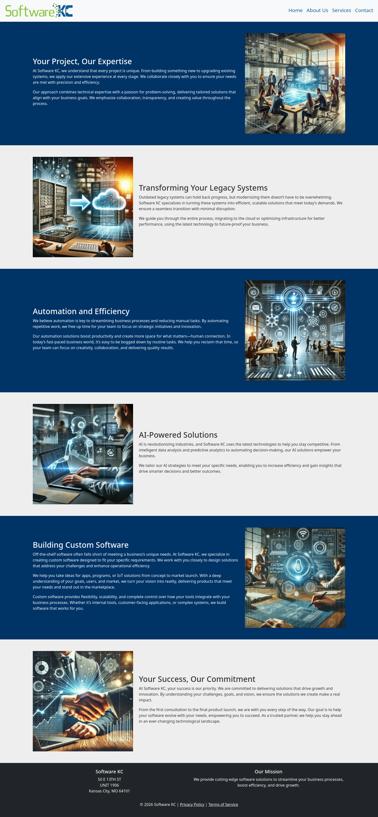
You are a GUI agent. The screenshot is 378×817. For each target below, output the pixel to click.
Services (341, 10)
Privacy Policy (192, 804)
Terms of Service (223, 804)
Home (296, 10)
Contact (364, 10)
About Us (317, 10)
